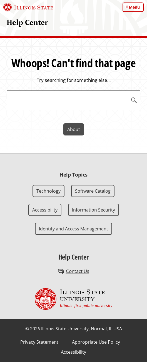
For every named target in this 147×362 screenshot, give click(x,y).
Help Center (27, 22)
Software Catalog (93, 191)
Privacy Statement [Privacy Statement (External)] (39, 342)
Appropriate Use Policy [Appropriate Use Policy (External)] (96, 342)
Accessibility (45, 210)
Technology (48, 191)
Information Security (93, 210)
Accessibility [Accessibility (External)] (73, 352)
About (73, 129)
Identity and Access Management (73, 229)
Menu (134, 7)
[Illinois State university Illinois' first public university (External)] (74, 299)
